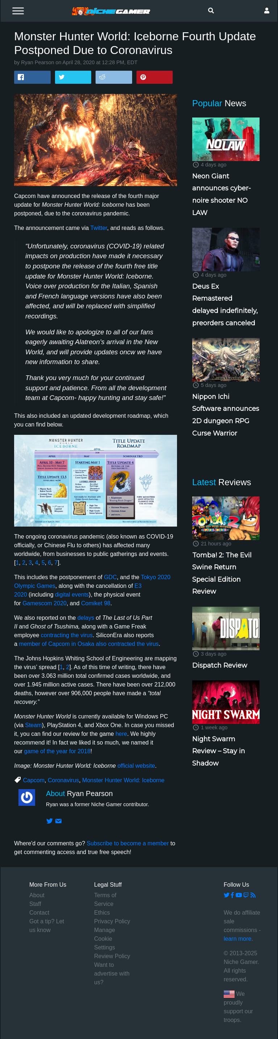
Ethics (102, 913)
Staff (35, 904)
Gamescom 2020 (44, 603)
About (37, 895)
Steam (33, 725)
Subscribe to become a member (128, 843)
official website (136, 766)
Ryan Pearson (37, 62)
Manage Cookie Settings (104, 939)
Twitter (98, 228)
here (121, 734)
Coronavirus (63, 780)
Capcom (34, 780)
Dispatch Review (219, 665)
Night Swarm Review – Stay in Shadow (218, 751)
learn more (237, 939)
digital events (72, 594)
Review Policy (112, 956)
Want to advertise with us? (112, 973)
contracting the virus (67, 635)
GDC (110, 577)
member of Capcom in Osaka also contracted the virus (89, 644)
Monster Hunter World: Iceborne (123, 780)
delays (85, 618)
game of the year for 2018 (57, 751)
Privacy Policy (112, 921)
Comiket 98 (95, 603)
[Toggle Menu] (18, 10)
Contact (39, 913)
